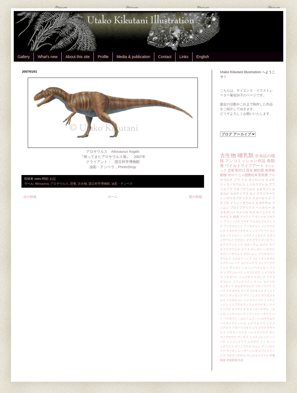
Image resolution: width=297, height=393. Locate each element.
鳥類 (271, 161)
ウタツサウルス (244, 189)
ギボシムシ (250, 253)
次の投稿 (30, 197)
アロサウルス (59, 183)
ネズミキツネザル (257, 309)
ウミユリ (269, 230)
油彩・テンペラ (122, 183)
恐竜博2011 (236, 170)
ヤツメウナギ (243, 346)
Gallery (24, 56)
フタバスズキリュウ (244, 327)
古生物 (82, 183)
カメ (252, 193)
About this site (77, 56)
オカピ (224, 193)
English (202, 56)
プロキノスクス (237, 332)
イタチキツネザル (237, 230)
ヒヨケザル (263, 202)
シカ (245, 267)
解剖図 (259, 170)
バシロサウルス (265, 318)
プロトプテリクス (242, 207)
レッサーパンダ (248, 350)
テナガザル (233, 290)
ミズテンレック (259, 337)
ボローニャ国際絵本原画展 (248, 175)
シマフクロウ (252, 272)
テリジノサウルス (242, 202)
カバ (272, 244)
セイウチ (269, 281)
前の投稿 (195, 197)
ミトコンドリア (237, 341)
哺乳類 (246, 155)
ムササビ (253, 341)
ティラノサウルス (232, 184)
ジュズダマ (246, 277)
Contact (164, 56)
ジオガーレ (231, 277)
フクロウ (225, 327)
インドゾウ (256, 230)
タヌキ (270, 179)
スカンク (260, 277)
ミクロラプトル (257, 184)
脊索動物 (231, 360)
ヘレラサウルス (258, 332)
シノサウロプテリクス (235, 198)
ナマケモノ (262, 304)
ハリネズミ (230, 318)
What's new (47, 56)
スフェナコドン (243, 281)
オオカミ (240, 239)
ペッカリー (263, 207)
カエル (264, 244)
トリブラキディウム (241, 304)
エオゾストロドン (231, 235)
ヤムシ (256, 346)
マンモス (242, 337)
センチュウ (227, 286)
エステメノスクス (254, 235)
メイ (263, 341)
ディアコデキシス (252, 290)
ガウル (270, 249)
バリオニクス (228, 323)
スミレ (258, 281)
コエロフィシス (242, 258)
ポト (272, 332)
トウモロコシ (234, 300)
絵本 (236, 216)
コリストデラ (249, 262)
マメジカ (242, 212)
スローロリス (261, 198)
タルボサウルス (244, 286)
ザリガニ (235, 267)
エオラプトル (265, 189)
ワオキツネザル (236, 355)
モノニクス (263, 212)
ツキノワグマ (263, 286)
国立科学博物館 (99, 183)
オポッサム (251, 244)
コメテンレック (230, 262)
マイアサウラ (228, 337)
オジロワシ (268, 239)
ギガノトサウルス (231, 253)
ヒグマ (252, 323)
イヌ (244, 179)
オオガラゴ (253, 239)
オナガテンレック (231, 244)
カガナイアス (239, 193)
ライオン (231, 350)
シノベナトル (257, 267)
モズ (252, 212)
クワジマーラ (266, 193)
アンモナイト (252, 226)
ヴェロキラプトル (257, 355)
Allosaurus (42, 183)
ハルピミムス (246, 318)
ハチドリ (265, 313)
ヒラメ (270, 323)
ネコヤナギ (239, 309)
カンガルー (258, 249)
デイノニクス (252, 295)
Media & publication (133, 56)
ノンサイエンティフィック (243, 313)
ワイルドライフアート (244, 165)
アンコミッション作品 (245, 161)
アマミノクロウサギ (236, 221)
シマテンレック (233, 272)
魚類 (240, 360)
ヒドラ (261, 323)
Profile (103, 56)
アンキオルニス (233, 226)
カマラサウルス (230, 249)
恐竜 (73, 183)
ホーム (113, 197)
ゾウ (237, 179)
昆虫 (249, 170)
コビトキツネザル (263, 258)
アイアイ (245, 216)
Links (183, 56)
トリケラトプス (253, 300)
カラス (245, 249)
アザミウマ (259, 216)
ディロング (236, 295)
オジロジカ (257, 179)
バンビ (242, 323)
